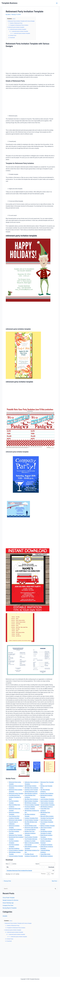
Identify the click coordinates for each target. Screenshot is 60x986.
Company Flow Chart (8, 905)
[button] (41, 867)
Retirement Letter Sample (15, 820)
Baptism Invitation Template (47, 825)
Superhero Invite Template (31, 789)
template (5, 916)
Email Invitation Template (31, 837)
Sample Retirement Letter (31, 791)
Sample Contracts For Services (10, 900)
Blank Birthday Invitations (31, 793)
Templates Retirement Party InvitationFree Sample (19, 870)
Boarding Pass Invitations (46, 793)
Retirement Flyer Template (15, 835)
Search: (37, 864)
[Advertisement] (19, 60)
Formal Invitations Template (16, 850)
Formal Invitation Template (31, 820)
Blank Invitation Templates (31, 801)
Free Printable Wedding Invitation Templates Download (46, 840)
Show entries (11, 864)
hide (14, 18)
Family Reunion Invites (46, 820)
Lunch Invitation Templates (47, 799)
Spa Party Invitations (14, 848)
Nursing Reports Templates (10, 908)
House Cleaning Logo (8, 903)
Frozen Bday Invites (45, 854)
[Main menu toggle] (56, 3)
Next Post (55, 881)
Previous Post (6, 881)
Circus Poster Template (9, 897)
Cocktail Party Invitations (15, 829)
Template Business (9, 3)
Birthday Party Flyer (30, 831)
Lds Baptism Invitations (46, 844)
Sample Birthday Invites (31, 825)
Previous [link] (43, 873)
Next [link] (52, 873)
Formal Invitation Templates (47, 804)
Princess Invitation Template (32, 804)
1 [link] (48, 873)
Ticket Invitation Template (46, 803)
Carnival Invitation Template (16, 856)
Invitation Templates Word (31, 818)
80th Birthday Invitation (30, 803)
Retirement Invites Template (16, 793)
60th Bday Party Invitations (31, 787)
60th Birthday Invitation (30, 786)
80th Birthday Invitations (46, 856)
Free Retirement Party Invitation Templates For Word (15, 797)
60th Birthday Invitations (46, 806)
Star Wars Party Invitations (31, 799)
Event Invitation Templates (47, 801)
